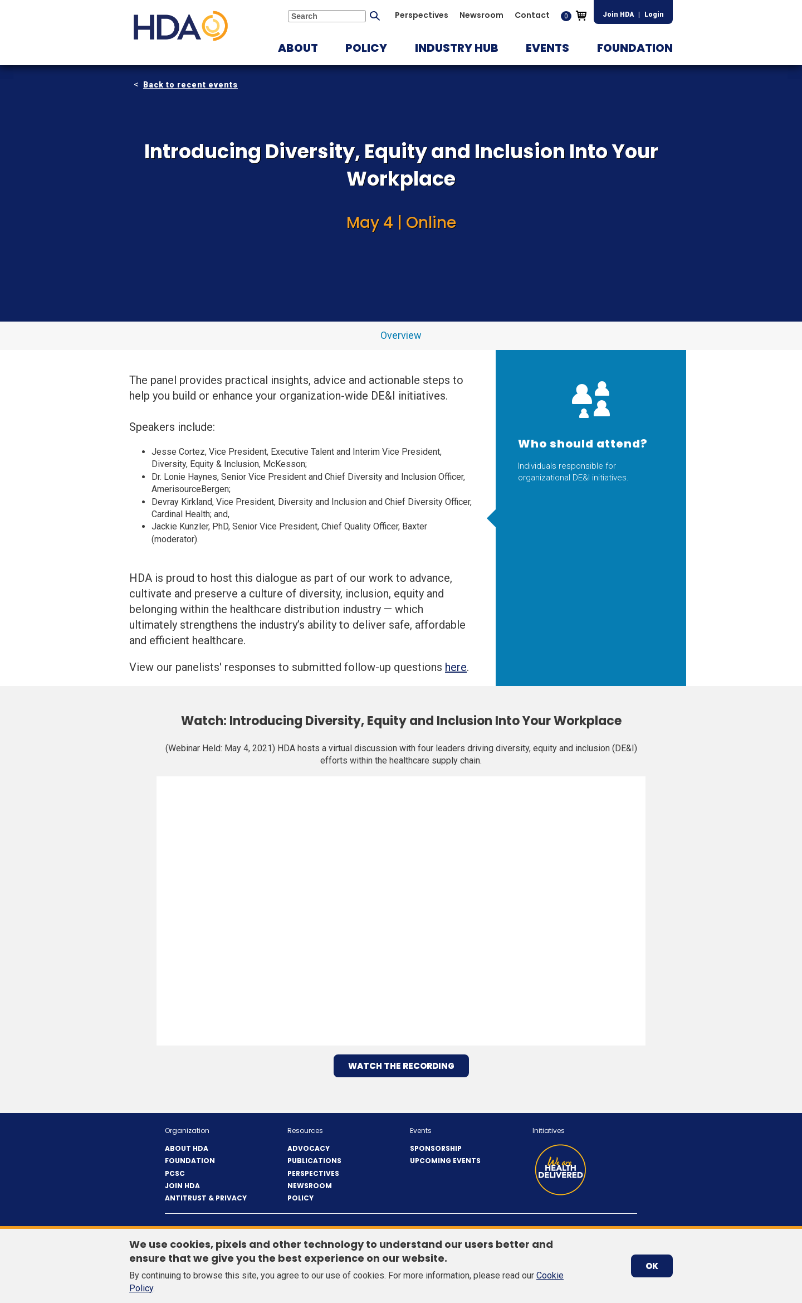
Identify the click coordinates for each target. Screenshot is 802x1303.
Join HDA (618, 14)
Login (654, 14)
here (456, 667)
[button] (298, 48)
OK (651, 1266)
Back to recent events (190, 84)
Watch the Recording (401, 1066)
